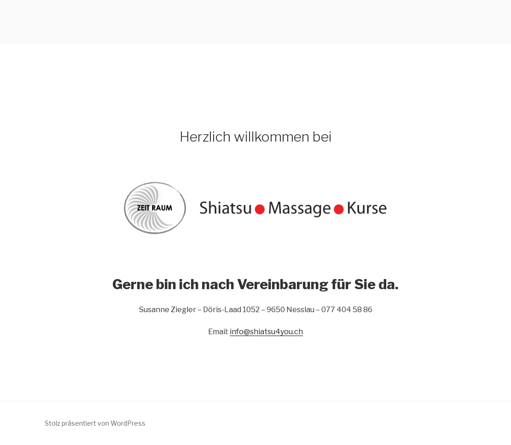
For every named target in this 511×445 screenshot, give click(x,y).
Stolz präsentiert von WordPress (95, 423)
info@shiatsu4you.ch (266, 331)
